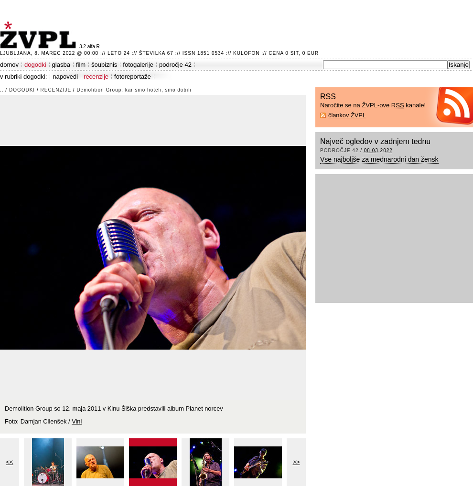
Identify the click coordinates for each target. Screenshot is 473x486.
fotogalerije (138, 64)
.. (2, 90)
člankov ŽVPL (347, 115)
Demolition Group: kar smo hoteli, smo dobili (133, 90)
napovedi (65, 76)
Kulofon (246, 53)
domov (9, 64)
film (81, 64)
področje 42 (175, 64)
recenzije (96, 76)
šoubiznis (104, 64)
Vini (77, 421)
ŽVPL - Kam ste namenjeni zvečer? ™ (39, 35)
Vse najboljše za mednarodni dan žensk (379, 159)
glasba (61, 64)
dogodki (35, 64)
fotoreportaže (132, 76)
